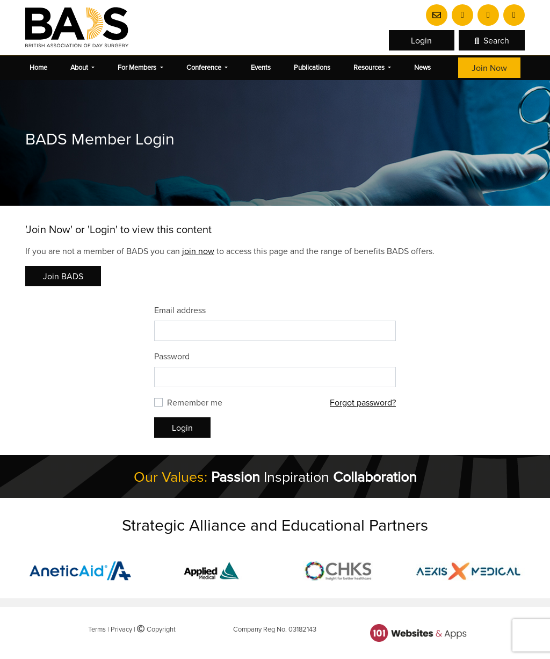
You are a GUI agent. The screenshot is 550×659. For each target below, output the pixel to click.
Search (491, 40)
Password (172, 356)
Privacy (121, 629)
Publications (312, 67)
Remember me (194, 402)
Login (421, 40)
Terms (97, 629)
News (422, 67)
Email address (180, 310)
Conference (204, 67)
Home (38, 67)
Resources (369, 67)
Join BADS (63, 276)
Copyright (156, 629)
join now (198, 251)
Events (261, 67)
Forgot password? (363, 402)
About (80, 67)
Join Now (489, 68)
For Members (138, 67)
